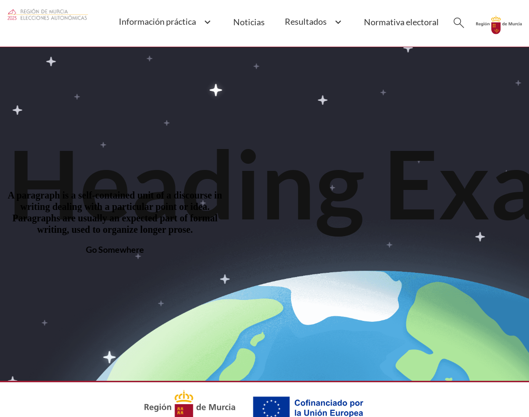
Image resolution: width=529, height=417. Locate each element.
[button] (164, 27)
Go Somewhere (115, 249)
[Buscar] (458, 22)
